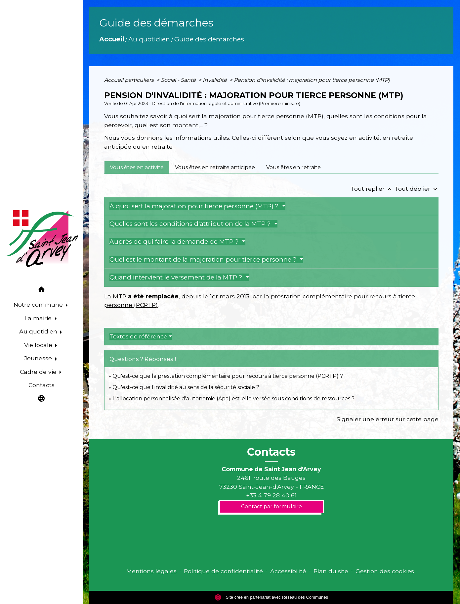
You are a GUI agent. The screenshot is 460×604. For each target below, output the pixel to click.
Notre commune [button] (39, 304)
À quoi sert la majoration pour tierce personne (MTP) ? (194, 206)
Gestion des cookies (384, 571)
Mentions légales (151, 571)
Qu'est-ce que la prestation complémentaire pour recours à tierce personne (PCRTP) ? (227, 376)
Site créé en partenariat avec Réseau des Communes (271, 597)
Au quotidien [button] (39, 331)
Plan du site (331, 571)
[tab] (136, 167)
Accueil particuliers (129, 80)
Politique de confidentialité (223, 571)
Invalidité (215, 80)
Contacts (271, 452)
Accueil (111, 39)
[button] (41, 290)
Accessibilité (288, 571)
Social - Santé (179, 80)
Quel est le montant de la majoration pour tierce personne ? (203, 259)
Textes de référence (138, 336)
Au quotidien (149, 39)
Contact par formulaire (271, 506)
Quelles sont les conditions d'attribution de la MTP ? (190, 223)
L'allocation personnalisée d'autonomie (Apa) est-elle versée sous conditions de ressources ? (233, 398)
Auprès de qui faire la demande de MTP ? (174, 241)
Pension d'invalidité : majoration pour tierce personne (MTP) (312, 80)
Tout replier (373, 188)
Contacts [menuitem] (41, 384)
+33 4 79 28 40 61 (271, 495)
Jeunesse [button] (39, 358)
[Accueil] (41, 239)
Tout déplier (417, 188)
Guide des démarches (209, 39)
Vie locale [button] (39, 344)
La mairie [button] (38, 318)
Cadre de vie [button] (39, 371)
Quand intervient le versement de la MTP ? (176, 277)
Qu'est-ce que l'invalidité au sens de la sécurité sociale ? (185, 387)
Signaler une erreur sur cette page (388, 419)
